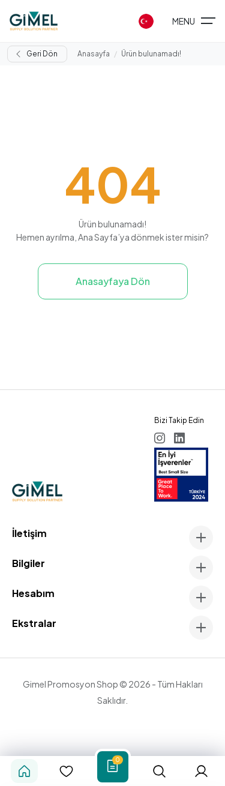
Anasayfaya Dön (113, 281)
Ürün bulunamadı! (151, 53)
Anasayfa (93, 53)
